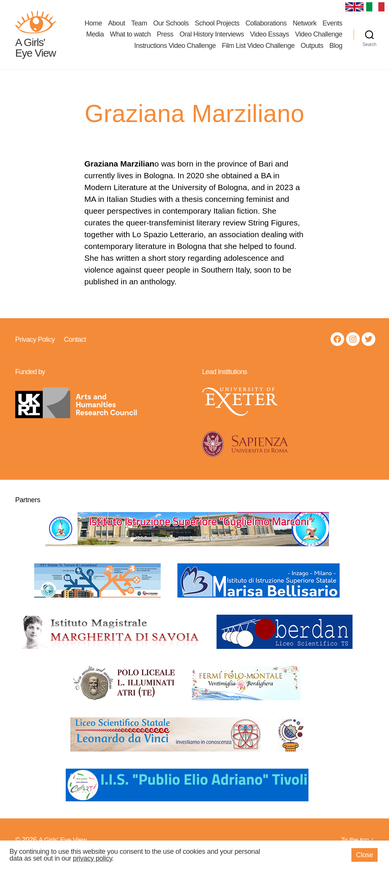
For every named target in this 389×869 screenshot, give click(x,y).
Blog (335, 49)
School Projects (217, 26)
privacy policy (92, 858)
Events (332, 26)
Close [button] (364, 855)
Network (304, 26)
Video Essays (269, 38)
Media (95, 38)
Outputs (311, 49)
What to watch (130, 38)
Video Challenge (318, 38)
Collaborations (265, 26)
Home (93, 26)
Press (165, 38)
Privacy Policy (35, 346)
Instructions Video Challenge (175, 49)
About (116, 26)
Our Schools (171, 26)
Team (139, 26)
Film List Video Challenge (258, 49)
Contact (75, 346)
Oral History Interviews (211, 38)
